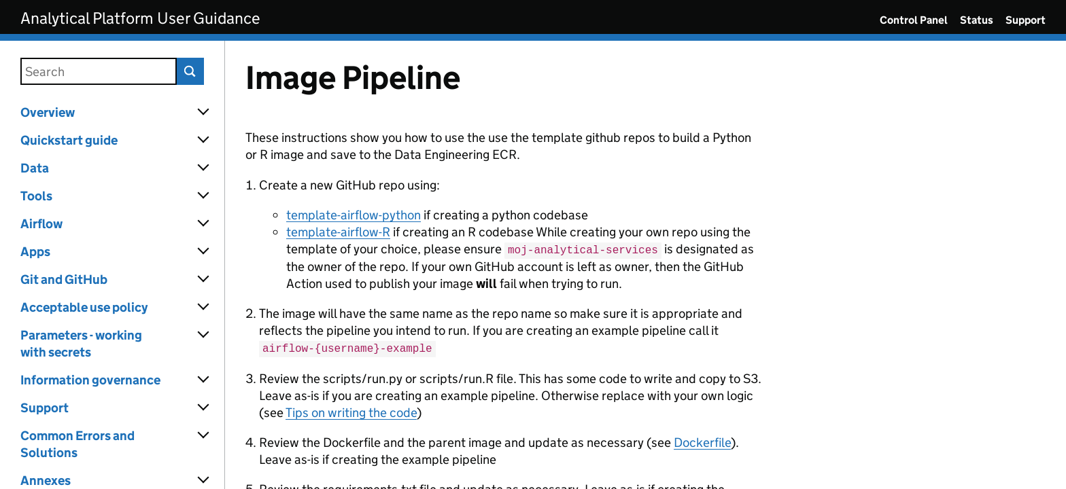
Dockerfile (702, 440)
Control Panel (914, 20)
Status (976, 20)
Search (190, 71)
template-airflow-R (338, 232)
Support (1025, 20)
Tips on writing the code (351, 410)
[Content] (645, 265)
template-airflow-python (353, 215)
